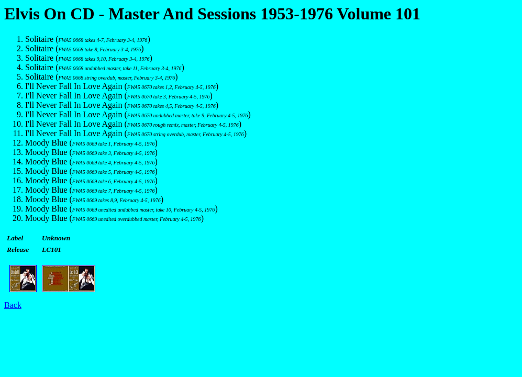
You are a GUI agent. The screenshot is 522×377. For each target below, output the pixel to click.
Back (12, 305)
